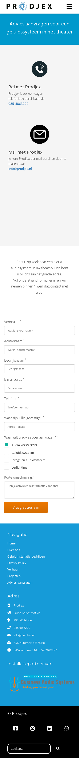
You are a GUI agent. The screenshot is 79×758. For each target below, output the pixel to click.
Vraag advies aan (26, 507)
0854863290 (22, 628)
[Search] (58, 749)
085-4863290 (18, 103)
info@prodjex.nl (16, 169)
